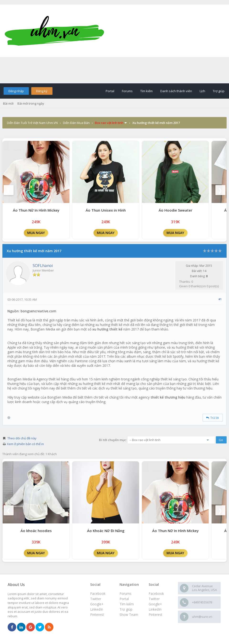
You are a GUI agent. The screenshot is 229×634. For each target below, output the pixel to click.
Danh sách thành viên (176, 91)
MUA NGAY (36, 232)
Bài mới (8, 103)
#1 (220, 299)
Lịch (202, 91)
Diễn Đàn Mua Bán (76, 123)
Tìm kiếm (146, 91)
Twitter (154, 599)
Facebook (156, 593)
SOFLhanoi (43, 265)
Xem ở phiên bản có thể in (25, 444)
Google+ (155, 604)
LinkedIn (155, 609)
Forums (127, 91)
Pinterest (155, 614)
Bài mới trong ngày (30, 103)
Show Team (129, 614)
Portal (110, 91)
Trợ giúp (218, 91)
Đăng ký (41, 91)
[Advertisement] (114, 70)
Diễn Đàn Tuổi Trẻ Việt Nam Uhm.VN (32, 123)
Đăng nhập (16, 91)
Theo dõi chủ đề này (21, 438)
